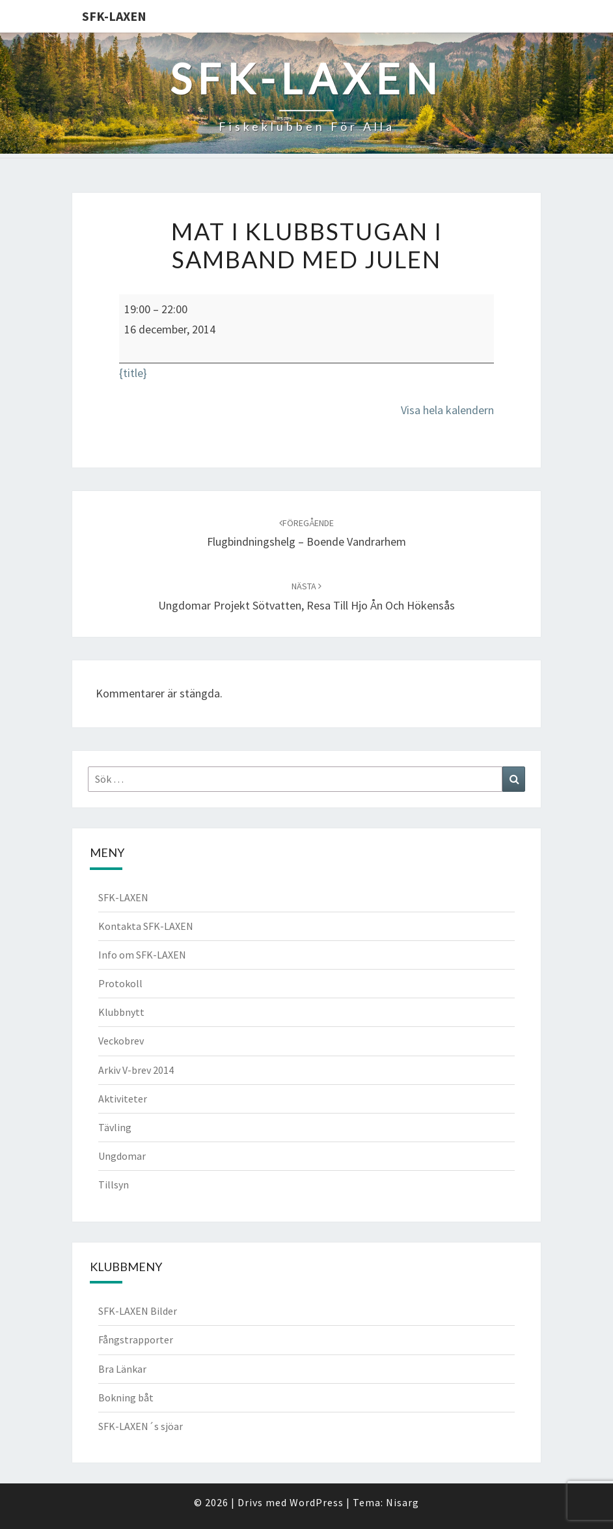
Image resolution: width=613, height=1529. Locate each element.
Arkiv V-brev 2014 (136, 1069)
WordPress (317, 1502)
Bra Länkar (122, 1368)
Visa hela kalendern (447, 409)
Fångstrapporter (135, 1339)
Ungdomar (122, 1155)
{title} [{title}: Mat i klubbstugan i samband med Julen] (133, 372)
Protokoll (120, 983)
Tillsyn (113, 1184)
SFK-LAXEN (114, 16)
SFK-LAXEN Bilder (137, 1310)
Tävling (114, 1127)
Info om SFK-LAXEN (142, 954)
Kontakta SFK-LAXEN (145, 926)
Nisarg (402, 1502)
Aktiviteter (122, 1098)
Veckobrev (121, 1040)
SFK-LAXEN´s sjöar (140, 1426)
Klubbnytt (121, 1011)
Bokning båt (126, 1397)
